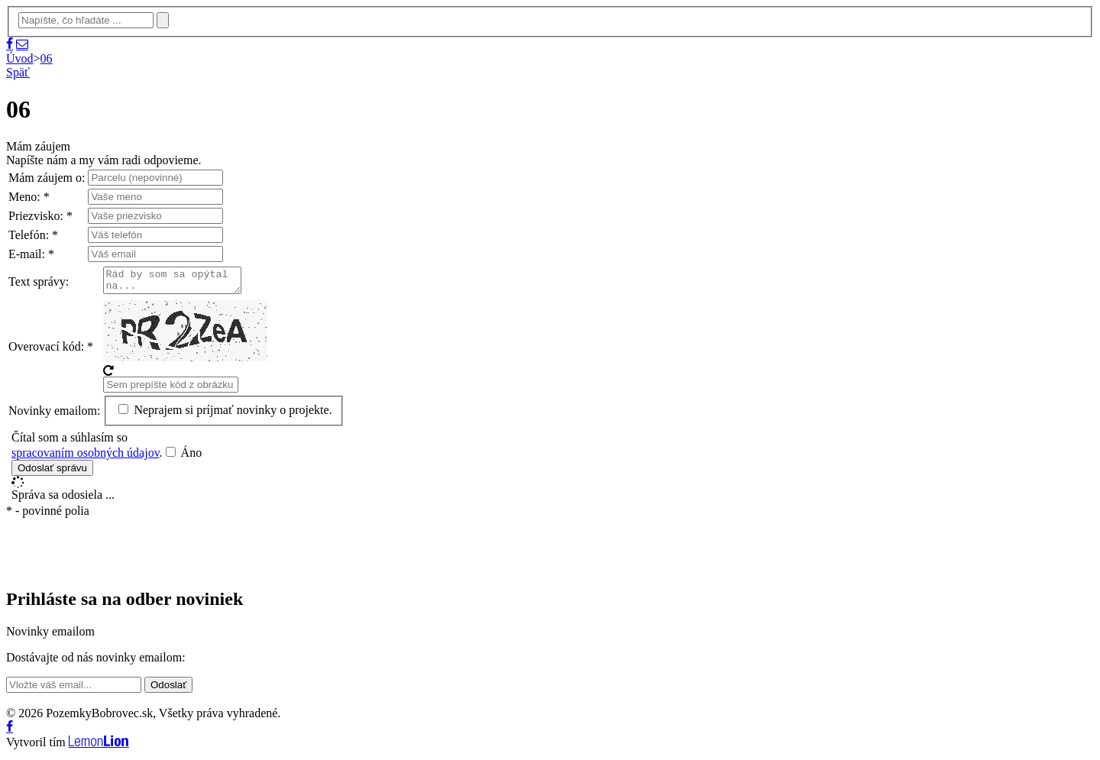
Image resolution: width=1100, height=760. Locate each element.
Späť (18, 72)
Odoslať (168, 689)
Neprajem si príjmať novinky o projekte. (225, 414)
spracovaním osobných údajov (85, 457)
